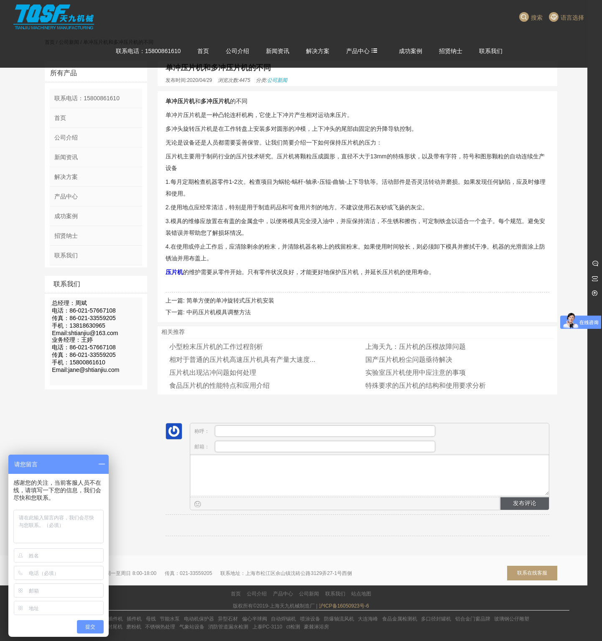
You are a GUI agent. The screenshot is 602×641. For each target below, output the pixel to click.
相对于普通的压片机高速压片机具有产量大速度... (242, 359)
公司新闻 (277, 80)
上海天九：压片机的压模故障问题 (415, 346)
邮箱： (314, 446)
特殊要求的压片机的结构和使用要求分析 (425, 385)
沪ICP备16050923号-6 (344, 606)
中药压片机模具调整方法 (218, 312)
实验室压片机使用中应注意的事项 (415, 372)
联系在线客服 (532, 573)
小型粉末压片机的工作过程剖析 (216, 346)
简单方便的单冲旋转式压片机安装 (230, 300)
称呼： (314, 431)
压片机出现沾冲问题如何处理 (212, 372)
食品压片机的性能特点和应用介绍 (219, 385)
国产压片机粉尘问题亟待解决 (408, 359)
